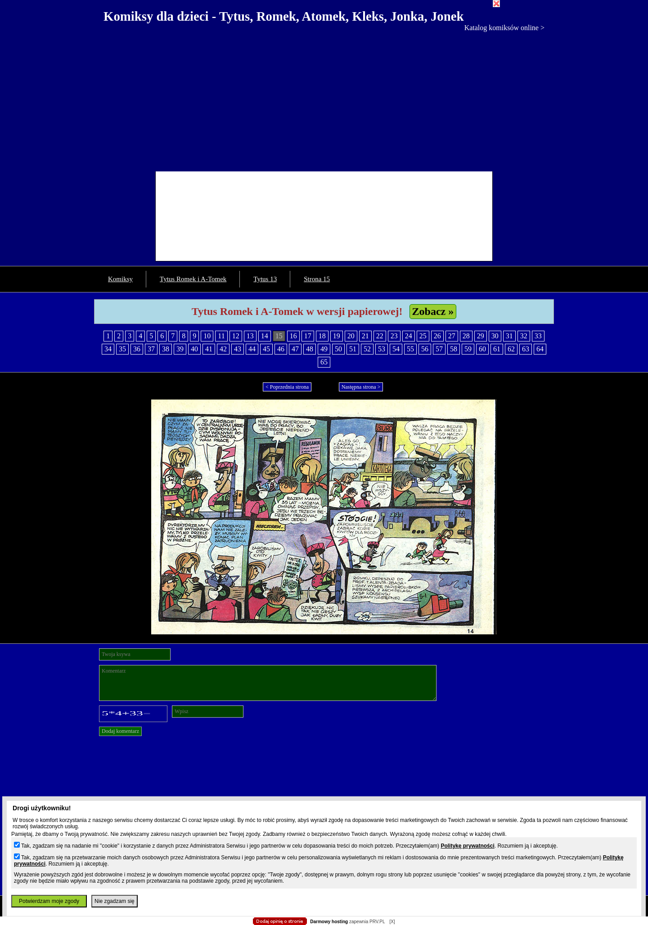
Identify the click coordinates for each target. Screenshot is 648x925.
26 (437, 336)
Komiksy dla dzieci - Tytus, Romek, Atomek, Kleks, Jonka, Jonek (284, 16)
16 (293, 336)
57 (439, 349)
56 (424, 349)
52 (367, 349)
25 (423, 336)
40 (194, 349)
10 (207, 336)
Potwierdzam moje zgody (49, 901)
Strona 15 (317, 279)
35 (122, 349)
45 (266, 349)
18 (322, 336)
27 (451, 336)
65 (324, 362)
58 (453, 349)
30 (495, 336)
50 (338, 349)
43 (237, 349)
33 (538, 336)
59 (468, 349)
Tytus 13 (265, 279)
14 (264, 336)
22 (379, 336)
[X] (392, 921)
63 (525, 349)
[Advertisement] (324, 99)
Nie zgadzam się (114, 901)
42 (223, 349)
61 (496, 349)
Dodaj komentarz (120, 731)
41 (208, 349)
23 (394, 336)
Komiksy (120, 279)
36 (136, 349)
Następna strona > (361, 387)
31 (509, 336)
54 (396, 349)
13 (250, 336)
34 (108, 349)
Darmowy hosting (329, 921)
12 (235, 336)
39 (180, 349)
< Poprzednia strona (287, 387)
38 (165, 349)
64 (540, 349)
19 (336, 336)
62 (511, 349)
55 (410, 349)
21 (365, 336)
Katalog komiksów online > (504, 27)
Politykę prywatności (467, 846)
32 (523, 336)
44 (252, 349)
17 (307, 336)
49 (324, 349)
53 (381, 349)
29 (480, 336)
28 (466, 336)
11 (221, 336)
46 (280, 349)
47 (295, 349)
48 (309, 349)
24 (408, 336)
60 (482, 349)
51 (352, 349)
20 (351, 336)
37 (151, 349)
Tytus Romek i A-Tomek (193, 279)
